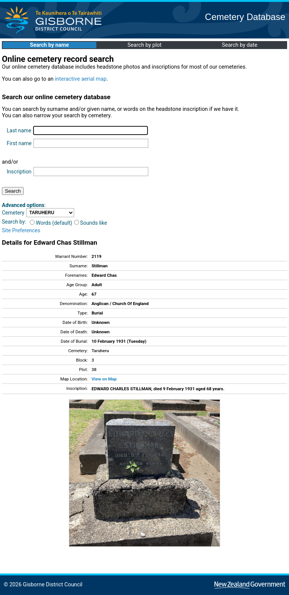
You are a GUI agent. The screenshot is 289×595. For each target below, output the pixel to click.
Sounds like (90, 223)
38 (93, 369)
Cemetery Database (245, 17)
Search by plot (145, 45)
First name (19, 143)
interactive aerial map (80, 79)
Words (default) (51, 223)
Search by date (239, 45)
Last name (19, 130)
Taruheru (100, 350)
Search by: (14, 222)
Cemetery (13, 213)
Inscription (19, 172)
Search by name (49, 45)
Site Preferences (21, 230)
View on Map (104, 379)
